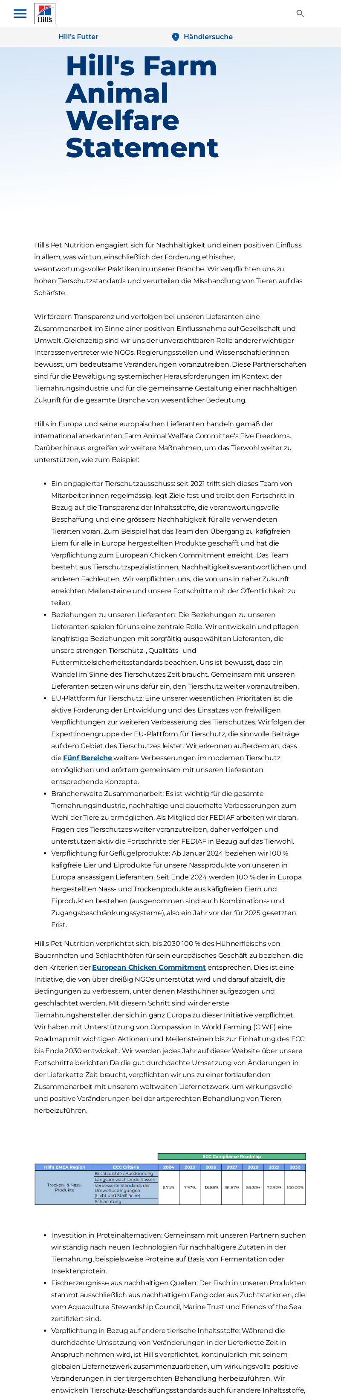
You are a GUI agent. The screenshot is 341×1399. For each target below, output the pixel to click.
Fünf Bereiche (87, 758)
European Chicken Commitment (149, 967)
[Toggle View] (300, 13)
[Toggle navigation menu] (24, 14)
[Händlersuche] (201, 37)
